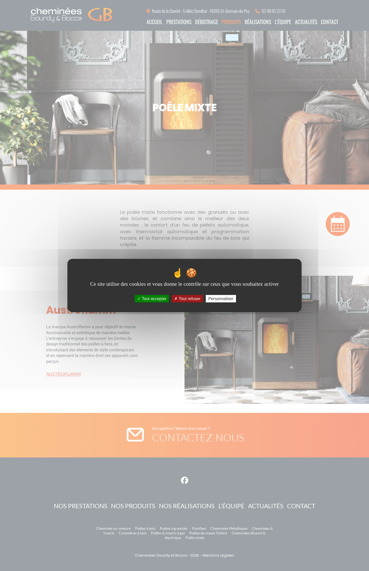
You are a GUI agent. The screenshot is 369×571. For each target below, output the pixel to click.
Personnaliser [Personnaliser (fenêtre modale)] (220, 299)
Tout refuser (187, 299)
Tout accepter (151, 299)
